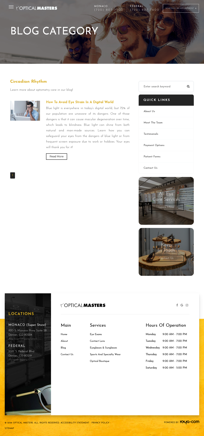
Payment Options (154, 145)
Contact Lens (98, 341)
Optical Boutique (100, 361)
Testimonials (151, 134)
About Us (149, 111)
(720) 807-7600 (145, 10)
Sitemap (9, 428)
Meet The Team (153, 122)
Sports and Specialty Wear (107, 354)
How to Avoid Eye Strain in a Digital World (83, 102)
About (64, 341)
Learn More (166, 207)
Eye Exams (97, 334)
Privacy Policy (100, 423)
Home (64, 334)
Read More (57, 156)
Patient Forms (152, 156)
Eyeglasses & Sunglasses (105, 347)
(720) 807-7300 (109, 10)
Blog (63, 347)
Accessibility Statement (75, 423)
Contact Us (151, 168)
